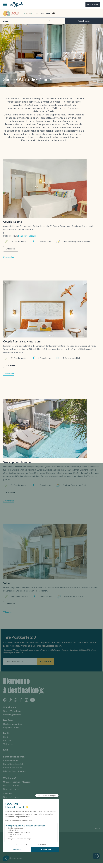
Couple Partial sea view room (22, 341)
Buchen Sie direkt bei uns (12, 858)
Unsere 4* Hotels (11, 789)
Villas (6, 583)
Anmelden (45, 661)
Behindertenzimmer (27, 236)
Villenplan (7, 612)
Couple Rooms (12, 221)
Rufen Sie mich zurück (13, 764)
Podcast (7, 740)
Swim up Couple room (17, 462)
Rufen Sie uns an (10, 760)
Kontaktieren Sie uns (12, 767)
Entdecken (11, 249)
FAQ (5, 749)
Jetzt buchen (92, 4)
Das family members (12, 724)
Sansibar (7, 793)
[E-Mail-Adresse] (20, 661)
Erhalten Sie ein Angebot (14, 771)
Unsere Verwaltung (12, 711)
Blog (5, 736)
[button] (49, 335)
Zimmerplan (8, 257)
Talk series (8, 744)
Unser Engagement (12, 714)
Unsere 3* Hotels (11, 785)
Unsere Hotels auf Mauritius (17, 781)
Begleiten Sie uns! (11, 727)
